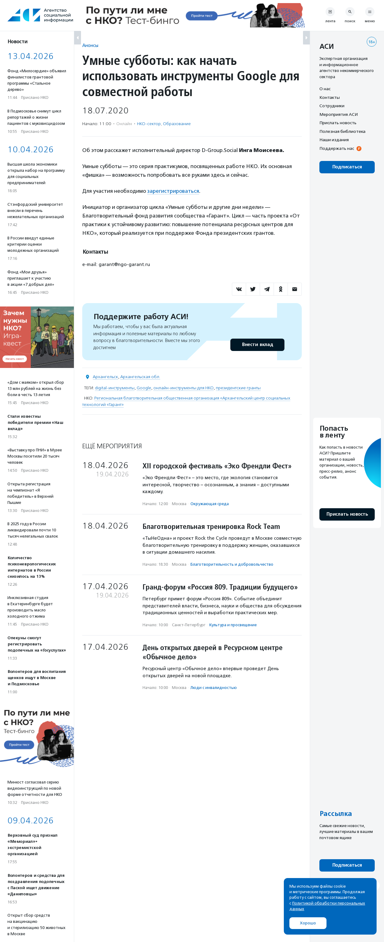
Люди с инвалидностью (213, 687)
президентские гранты (238, 388)
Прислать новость (337, 122)
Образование (177, 123)
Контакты (329, 97)
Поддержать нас (336, 148)
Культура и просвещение (233, 625)
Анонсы (90, 45)
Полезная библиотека (342, 131)
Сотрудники (331, 105)
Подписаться (347, 167)
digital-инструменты (114, 388)
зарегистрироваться (173, 191)
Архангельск (105, 376)
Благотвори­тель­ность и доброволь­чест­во (231, 564)
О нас (325, 88)
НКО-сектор (149, 123)
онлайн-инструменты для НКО (183, 388)
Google (144, 388)
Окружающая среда (209, 503)
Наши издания (334, 139)
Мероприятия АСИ (338, 114)
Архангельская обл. (140, 376)
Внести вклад (257, 345)
